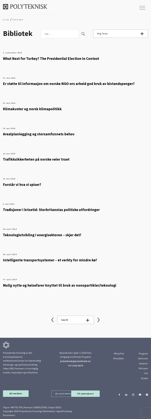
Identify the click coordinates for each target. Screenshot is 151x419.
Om (146, 373)
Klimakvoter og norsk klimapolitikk (32, 109)
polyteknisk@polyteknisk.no (75, 361)
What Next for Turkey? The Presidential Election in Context (51, 58)
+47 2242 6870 (75, 365)
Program (143, 353)
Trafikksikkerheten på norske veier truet (36, 159)
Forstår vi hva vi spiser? (22, 184)
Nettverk (143, 358)
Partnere (143, 368)
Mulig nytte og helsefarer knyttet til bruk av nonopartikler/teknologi (59, 285)
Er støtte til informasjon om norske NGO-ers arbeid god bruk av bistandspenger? (69, 83)
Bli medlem (16, 393)
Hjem (6, 20)
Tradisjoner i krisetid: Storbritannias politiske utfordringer (51, 209)
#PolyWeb (118, 358)
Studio (144, 378)
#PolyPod (119, 353)
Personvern (9, 415)
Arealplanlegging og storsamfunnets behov (38, 134)
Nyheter (143, 363)
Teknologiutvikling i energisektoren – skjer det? (42, 235)
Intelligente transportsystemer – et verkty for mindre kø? (50, 260)
